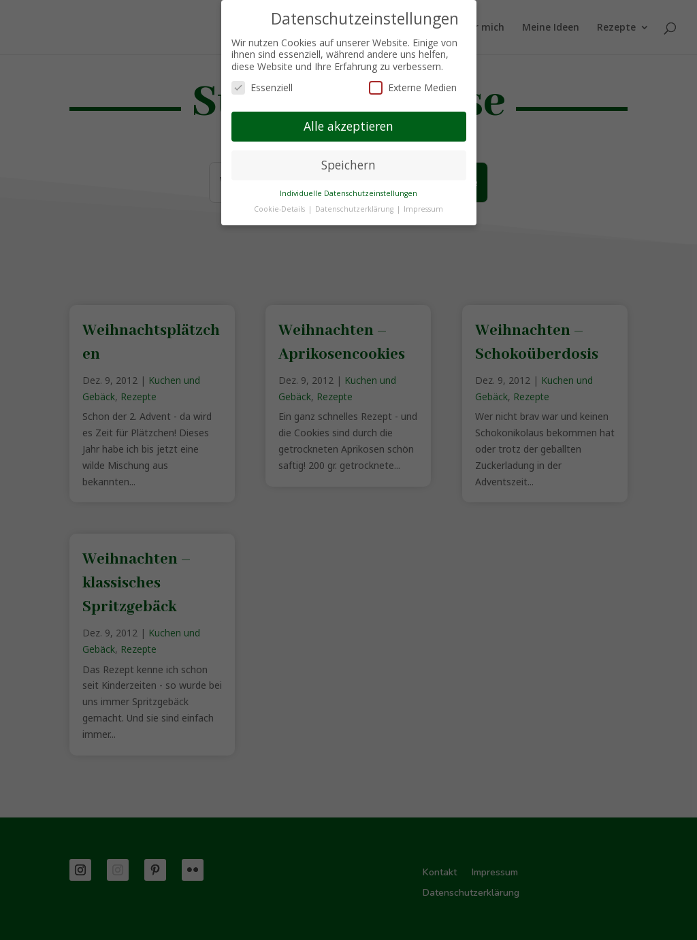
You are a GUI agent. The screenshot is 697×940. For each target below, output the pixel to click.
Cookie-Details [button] (280, 209)
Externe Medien (413, 87)
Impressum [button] (423, 209)
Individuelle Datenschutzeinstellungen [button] (348, 193)
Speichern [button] (348, 165)
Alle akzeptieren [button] (348, 126)
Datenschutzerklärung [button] (355, 209)
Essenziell (262, 87)
